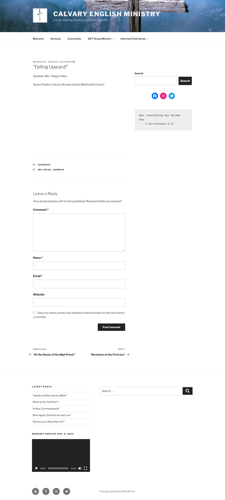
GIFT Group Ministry (101, 38)
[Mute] (80, 468)
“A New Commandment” (46, 408)
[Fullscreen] (85, 468)
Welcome (38, 38)
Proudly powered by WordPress (117, 491)
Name (38, 257)
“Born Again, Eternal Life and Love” (51, 415)
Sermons (55, 38)
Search (139, 73)
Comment (41, 209)
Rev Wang (45, 169)
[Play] (36, 468)
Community (74, 38)
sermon (58, 169)
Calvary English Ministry (107, 14)
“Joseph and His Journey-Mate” (49, 395)
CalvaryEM (67, 62)
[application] (61, 455)
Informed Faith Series (135, 38)
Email (38, 276)
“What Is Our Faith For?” (45, 401)
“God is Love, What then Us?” (48, 421)
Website (38, 294)
